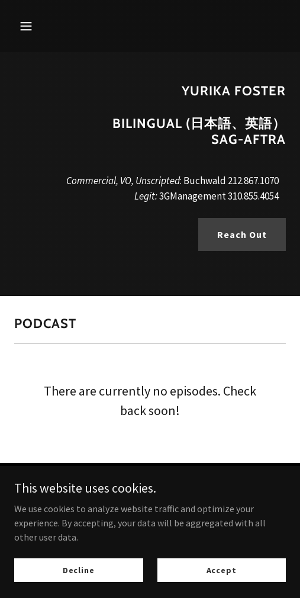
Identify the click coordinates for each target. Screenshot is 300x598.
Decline (79, 569)
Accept (222, 569)
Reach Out (242, 234)
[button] (45, 26)
